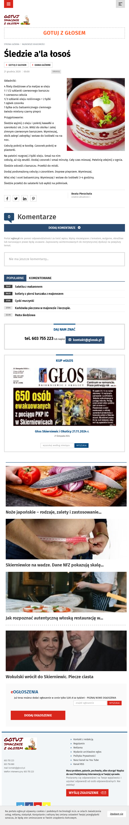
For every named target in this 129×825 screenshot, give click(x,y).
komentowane (40, 278)
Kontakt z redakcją (83, 739)
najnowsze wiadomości (33, 44)
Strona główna (11, 44)
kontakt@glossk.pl (85, 340)
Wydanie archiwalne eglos (87, 751)
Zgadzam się (118, 813)
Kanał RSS (78, 764)
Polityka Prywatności (84, 755)
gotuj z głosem (16, 65)
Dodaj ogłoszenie (38, 715)
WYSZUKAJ (81, 445)
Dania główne (41, 65)
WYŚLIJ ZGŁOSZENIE (83, 793)
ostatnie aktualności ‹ (81, 197)
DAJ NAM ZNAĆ (64, 329)
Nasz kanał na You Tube (86, 760)
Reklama (78, 747)
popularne (15, 278)
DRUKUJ (56, 72)
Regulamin (79, 743)
